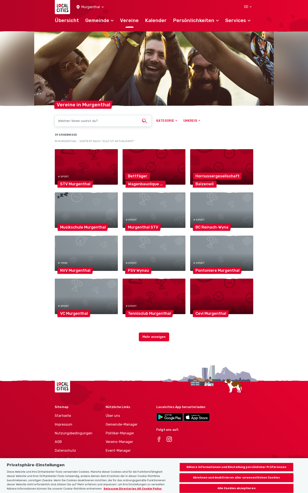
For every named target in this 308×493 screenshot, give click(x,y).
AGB (58, 442)
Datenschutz (65, 450)
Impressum (63, 424)
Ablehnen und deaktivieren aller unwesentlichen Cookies (236, 481)
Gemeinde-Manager (122, 424)
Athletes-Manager (120, 459)
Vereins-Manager (119, 442)
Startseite (63, 416)
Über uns (113, 416)
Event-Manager (118, 450)
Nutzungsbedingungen (73, 433)
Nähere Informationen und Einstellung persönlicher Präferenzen (237, 470)
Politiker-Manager (120, 433)
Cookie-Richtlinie (68, 459)
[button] (90, 7)
